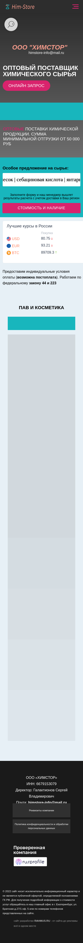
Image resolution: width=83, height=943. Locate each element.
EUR (16, 246)
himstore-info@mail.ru (46, 53)
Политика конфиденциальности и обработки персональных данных (41, 826)
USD (16, 239)
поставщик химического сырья (40, 71)
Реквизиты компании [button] (41, 810)
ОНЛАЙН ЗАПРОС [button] (26, 85)
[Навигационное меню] (75, 6)
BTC (15, 253)
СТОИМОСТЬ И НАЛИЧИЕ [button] (41, 208)
